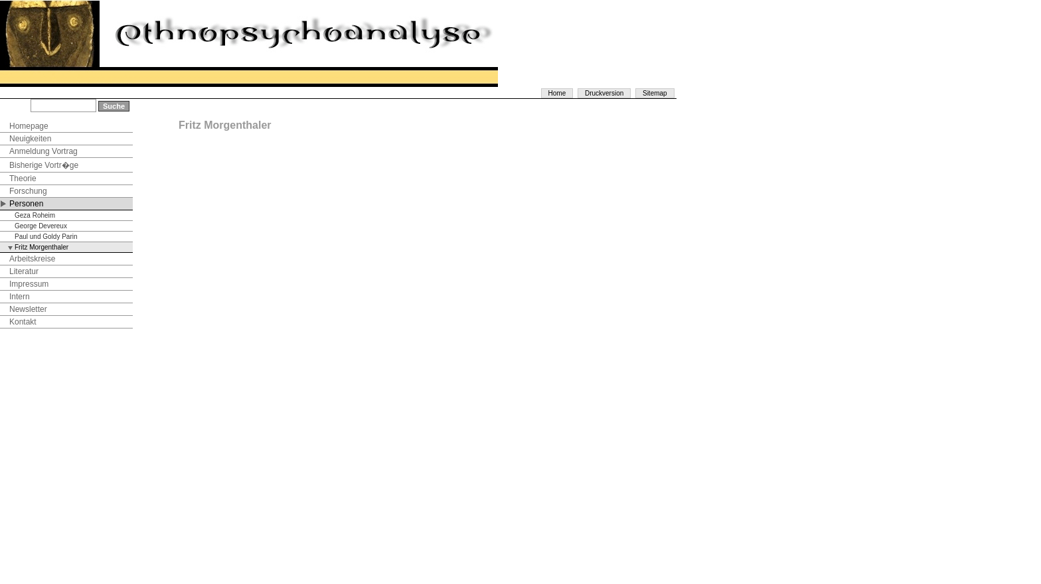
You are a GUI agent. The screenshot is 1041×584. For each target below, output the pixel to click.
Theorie (23, 178)
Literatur (24, 271)
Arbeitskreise (32, 258)
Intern (19, 296)
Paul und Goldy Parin (46, 236)
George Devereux (41, 226)
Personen (26, 203)
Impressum (28, 284)
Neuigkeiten (30, 138)
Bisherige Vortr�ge (43, 165)
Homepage (28, 126)
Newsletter (28, 309)
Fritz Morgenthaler (41, 247)
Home (557, 93)
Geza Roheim (35, 215)
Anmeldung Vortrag (43, 151)
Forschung (28, 191)
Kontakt (23, 322)
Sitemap (655, 93)
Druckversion (604, 93)
